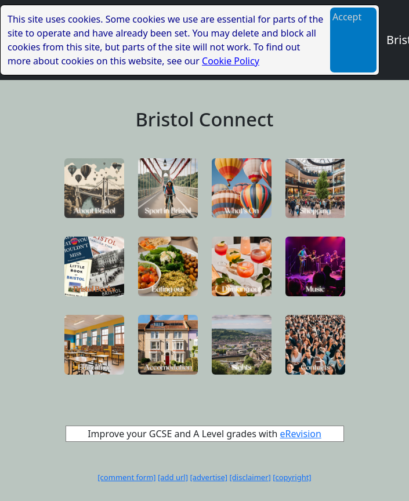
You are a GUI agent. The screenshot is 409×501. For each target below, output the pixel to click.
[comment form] (126, 477)
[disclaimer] (250, 477)
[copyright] (292, 477)
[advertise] (208, 477)
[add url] (173, 477)
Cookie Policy (230, 61)
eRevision (300, 433)
